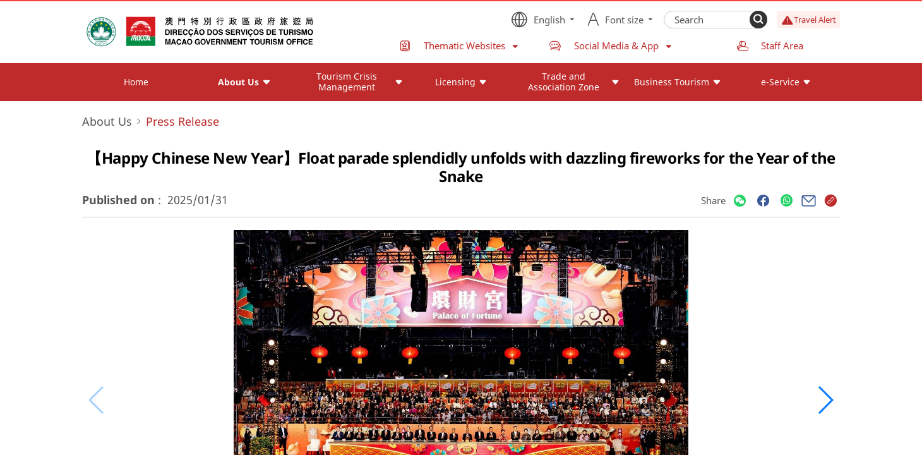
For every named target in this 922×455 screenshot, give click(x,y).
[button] (825, 400)
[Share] (740, 201)
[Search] (758, 19)
